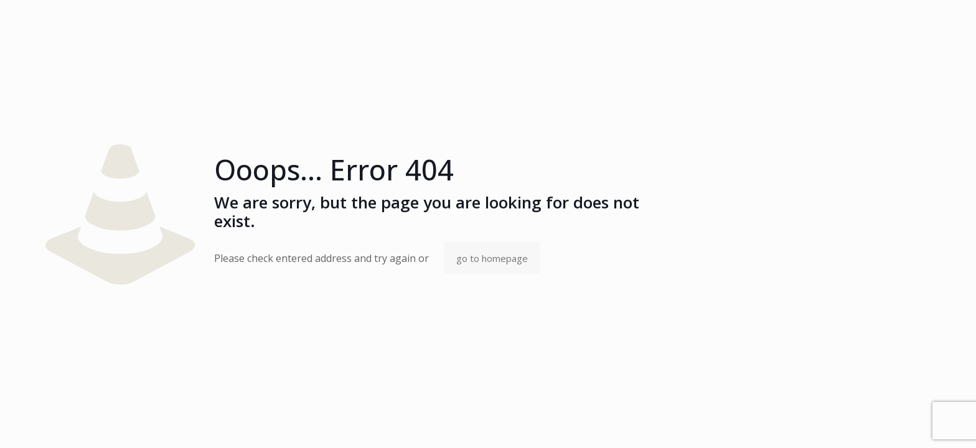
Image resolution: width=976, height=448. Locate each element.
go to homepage (492, 258)
